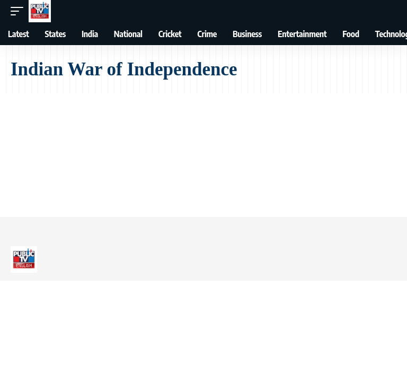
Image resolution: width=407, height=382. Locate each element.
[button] (20, 11)
